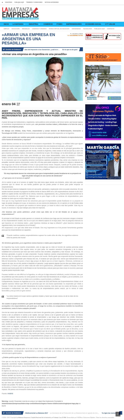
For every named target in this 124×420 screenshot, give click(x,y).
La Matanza (19, 24)
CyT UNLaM (110, 24)
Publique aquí (19, 2)
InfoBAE (10, 393)
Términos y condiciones (34, 2)
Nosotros (8, 2)
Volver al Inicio (76, 34)
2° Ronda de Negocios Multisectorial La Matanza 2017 (29, 413)
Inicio (6, 24)
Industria (34, 24)
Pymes (59, 24)
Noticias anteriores (52, 2)
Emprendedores (74, 24)
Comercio (48, 24)
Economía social (93, 24)
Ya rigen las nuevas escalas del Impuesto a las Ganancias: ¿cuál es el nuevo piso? (38, 49)
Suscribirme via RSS (75, 35)
